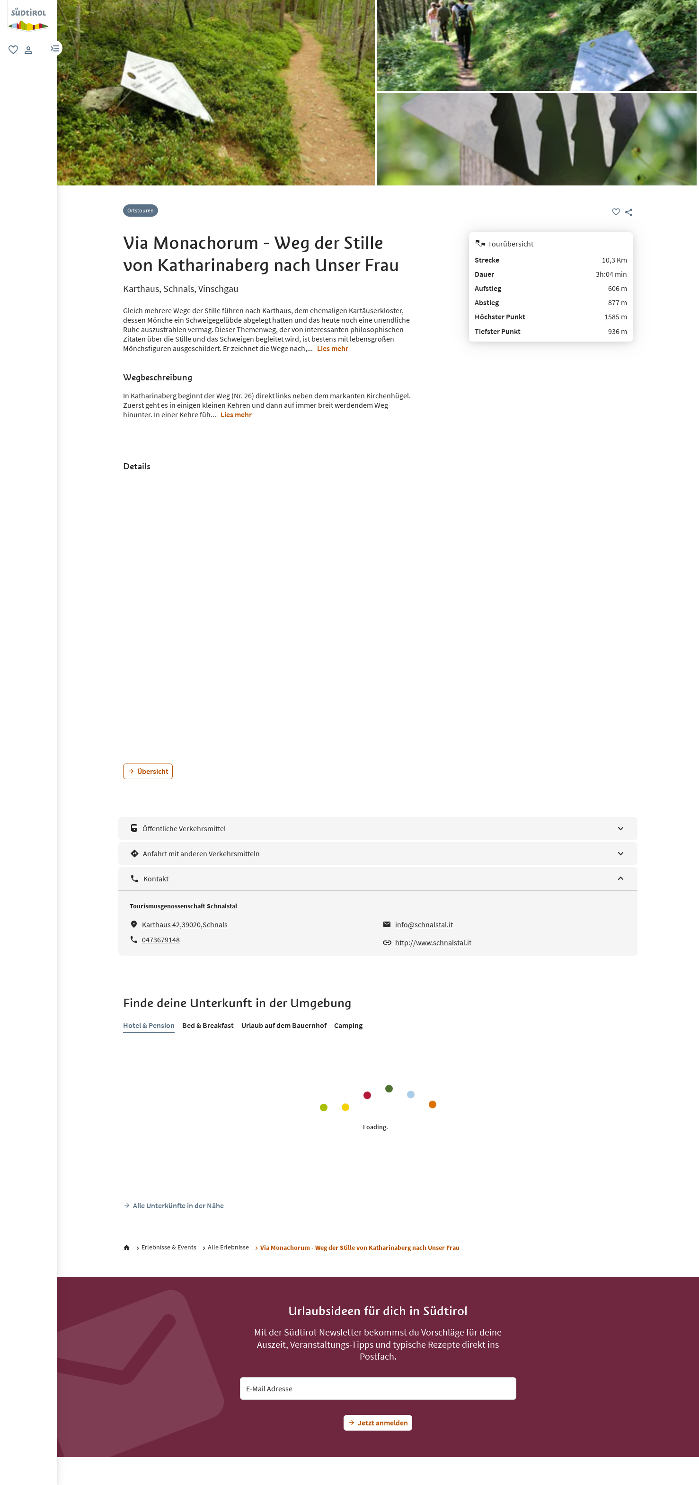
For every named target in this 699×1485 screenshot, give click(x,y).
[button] (54, 48)
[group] (28, 16)
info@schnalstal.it (424, 924)
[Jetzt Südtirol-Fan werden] (378, 1423)
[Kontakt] (377, 878)
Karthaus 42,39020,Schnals (185, 924)
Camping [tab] (348, 1025)
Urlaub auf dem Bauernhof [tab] (284, 1025)
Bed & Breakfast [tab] (208, 1025)
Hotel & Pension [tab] (149, 1025)
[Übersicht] (148, 771)
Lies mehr (332, 348)
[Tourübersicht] (551, 243)
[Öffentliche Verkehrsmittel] (377, 828)
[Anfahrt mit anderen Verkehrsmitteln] (377, 853)
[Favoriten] (616, 212)
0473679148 (161, 939)
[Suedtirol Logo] (28, 4)
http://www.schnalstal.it (433, 942)
